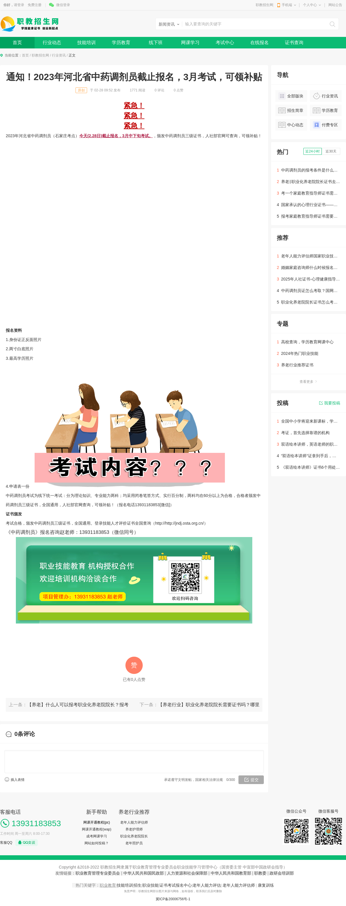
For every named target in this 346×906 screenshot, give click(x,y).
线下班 (156, 42)
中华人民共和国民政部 (143, 873)
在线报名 (259, 42)
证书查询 (294, 42)
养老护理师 (134, 829)
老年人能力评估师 (134, 822)
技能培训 (86, 42)
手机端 (287, 5)
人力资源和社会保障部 (187, 873)
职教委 (260, 873)
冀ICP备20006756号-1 (173, 899)
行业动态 (52, 42)
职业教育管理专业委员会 (98, 873)
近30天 (331, 151)
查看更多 (308, 382)
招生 (137, 885)
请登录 (19, 5)
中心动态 (290, 125)
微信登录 (63, 5)
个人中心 (310, 5)
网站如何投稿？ (96, 843)
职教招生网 (264, 5)
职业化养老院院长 (134, 836)
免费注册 (35, 5)
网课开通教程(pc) (96, 822)
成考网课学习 (96, 836)
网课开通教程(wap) (96, 829)
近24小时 (312, 151)
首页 (17, 42)
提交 (255, 779)
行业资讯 (59, 55)
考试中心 (225, 42)
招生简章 (290, 110)
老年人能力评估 (207, 885)
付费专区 (325, 125)
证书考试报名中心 (175, 885)
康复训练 (266, 885)
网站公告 (335, 5)
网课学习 (190, 42)
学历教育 (121, 42)
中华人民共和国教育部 (231, 873)
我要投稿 (329, 403)
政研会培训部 (282, 873)
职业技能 (150, 885)
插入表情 (18, 780)
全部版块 (290, 96)
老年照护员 (134, 843)
